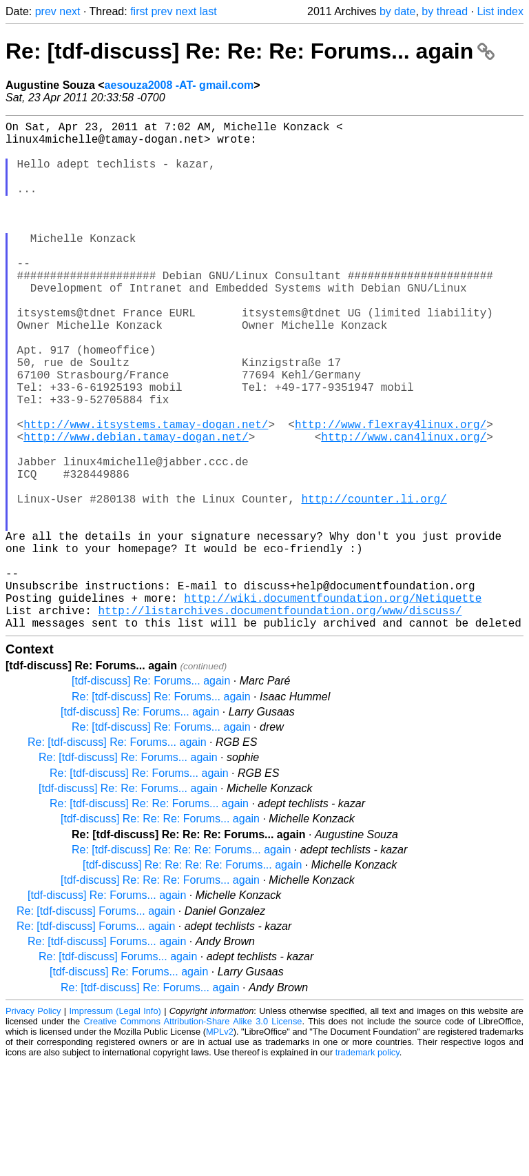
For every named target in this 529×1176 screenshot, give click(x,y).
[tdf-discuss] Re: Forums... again (151, 794)
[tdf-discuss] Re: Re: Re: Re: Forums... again (192, 978)
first (139, 11)
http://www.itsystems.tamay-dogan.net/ (145, 492)
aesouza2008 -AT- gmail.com (179, 85)
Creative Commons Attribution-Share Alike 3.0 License (193, 1134)
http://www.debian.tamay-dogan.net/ (135, 508)
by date (397, 11)
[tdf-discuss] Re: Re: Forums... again (128, 901)
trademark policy (367, 1165)
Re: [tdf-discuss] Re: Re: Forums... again (149, 916)
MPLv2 (220, 1144)
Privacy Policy (33, 1124)
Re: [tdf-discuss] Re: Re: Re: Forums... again (250, 51)
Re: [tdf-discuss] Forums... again (96, 1024)
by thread (445, 11)
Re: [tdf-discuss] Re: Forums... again (161, 809)
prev (45, 11)
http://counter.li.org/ (373, 583)
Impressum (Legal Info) (115, 1124)
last (208, 11)
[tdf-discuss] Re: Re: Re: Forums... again (160, 931)
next (69, 11)
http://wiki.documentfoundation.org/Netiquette (332, 705)
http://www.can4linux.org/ (403, 508)
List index (500, 11)
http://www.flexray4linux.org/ (390, 492)
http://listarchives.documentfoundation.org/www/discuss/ (279, 720)
